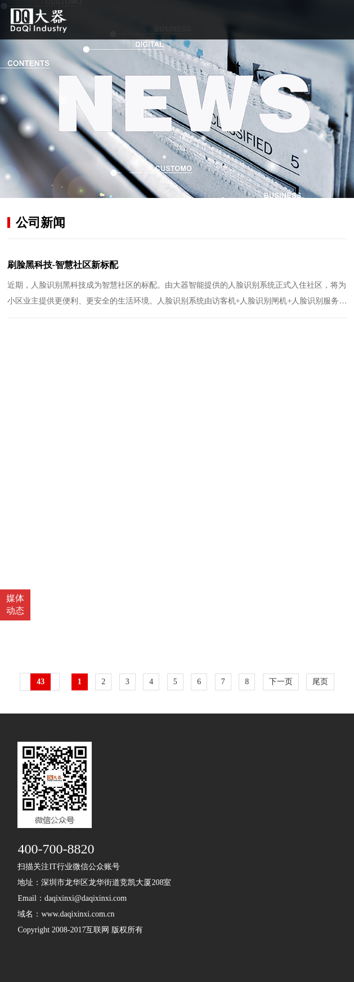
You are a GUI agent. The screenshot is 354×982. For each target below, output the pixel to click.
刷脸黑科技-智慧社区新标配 (62, 265)
